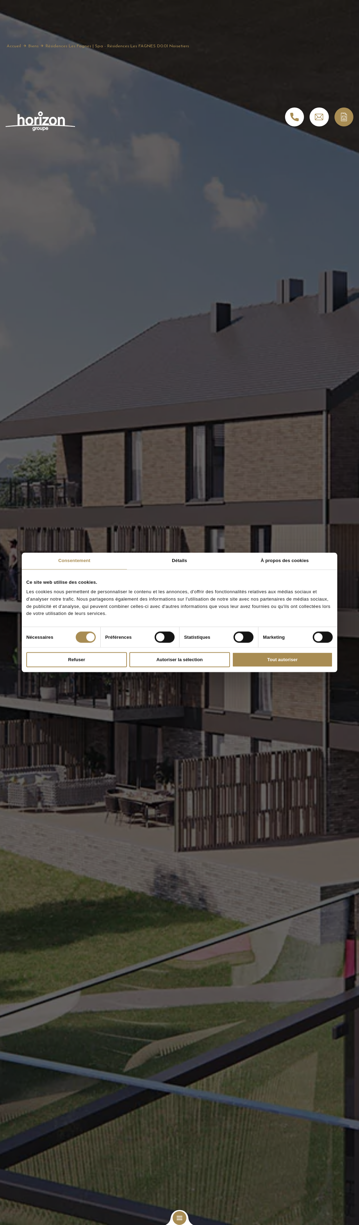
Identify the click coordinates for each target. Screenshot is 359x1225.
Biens (33, 46)
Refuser (76, 660)
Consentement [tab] (74, 560)
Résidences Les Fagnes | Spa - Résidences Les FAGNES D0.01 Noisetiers (117, 46)
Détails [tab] (179, 560)
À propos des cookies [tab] (284, 560)
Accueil (14, 46)
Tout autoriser (282, 660)
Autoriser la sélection (179, 660)
